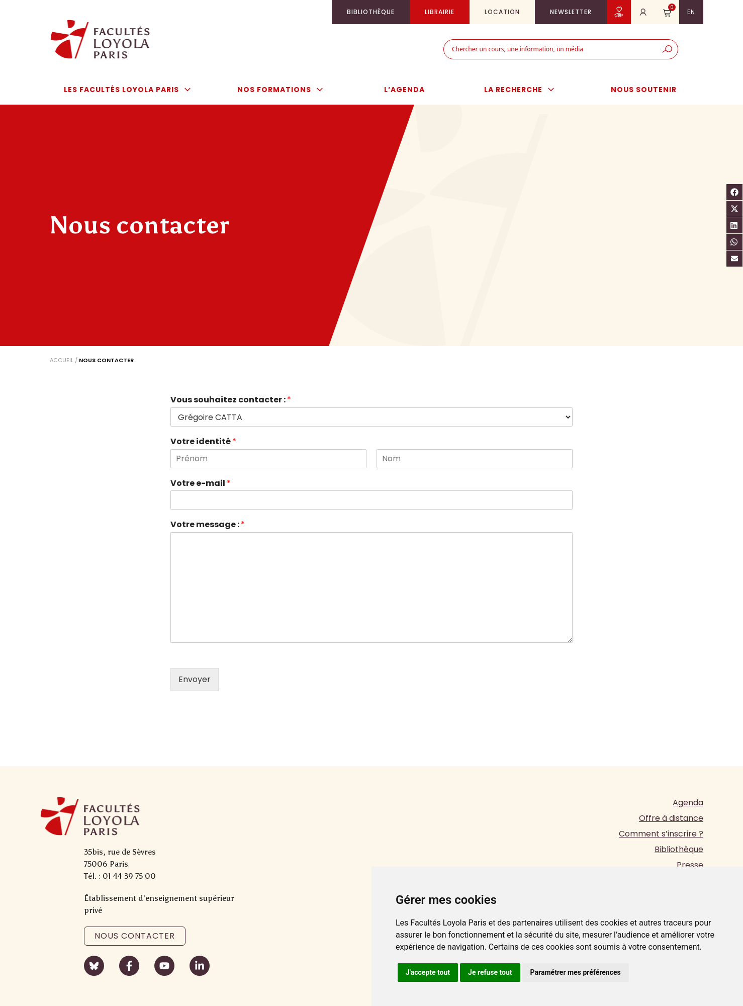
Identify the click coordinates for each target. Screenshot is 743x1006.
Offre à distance (671, 818)
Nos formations (285, 89)
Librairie (439, 12)
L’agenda (404, 90)
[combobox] (550, 49)
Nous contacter (135, 936)
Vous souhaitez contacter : (230, 400)
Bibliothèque (371, 12)
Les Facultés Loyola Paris (132, 89)
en (691, 12)
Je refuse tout (490, 972)
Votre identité (203, 442)
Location (502, 12)
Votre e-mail (200, 483)
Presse (690, 865)
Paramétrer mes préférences (575, 972)
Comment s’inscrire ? (661, 834)
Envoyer (194, 679)
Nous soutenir (644, 90)
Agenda (688, 802)
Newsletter (571, 12)
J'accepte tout (428, 972)
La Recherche (524, 89)
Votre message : (207, 525)
